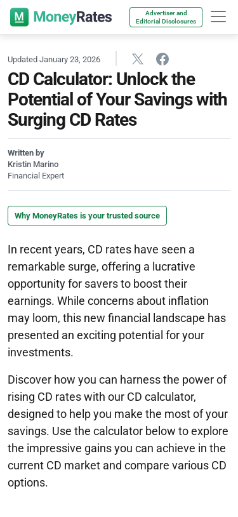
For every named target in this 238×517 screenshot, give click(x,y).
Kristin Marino (33, 164)
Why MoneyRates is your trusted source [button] (87, 215)
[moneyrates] (61, 17)
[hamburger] (218, 16)
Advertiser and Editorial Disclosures (166, 17)
